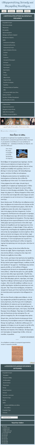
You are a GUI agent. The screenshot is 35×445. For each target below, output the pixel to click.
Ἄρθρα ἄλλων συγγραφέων (8, 112)
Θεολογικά (5, 62)
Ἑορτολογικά (6, 67)
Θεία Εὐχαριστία (7, 65)
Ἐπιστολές (5, 412)
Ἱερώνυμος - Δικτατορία (8, 395)
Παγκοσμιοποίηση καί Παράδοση (10, 87)
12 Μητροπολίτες (6, 104)
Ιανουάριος (6, 432)
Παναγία (5, 75)
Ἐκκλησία (5, 52)
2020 (3, 441)
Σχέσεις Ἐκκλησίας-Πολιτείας (9, 50)
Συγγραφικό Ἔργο (7, 410)
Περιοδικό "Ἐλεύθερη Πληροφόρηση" (11, 97)
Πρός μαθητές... (7, 407)
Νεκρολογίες (5, 27)
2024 (3, 435)
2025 (3, 434)
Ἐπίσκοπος (5, 57)
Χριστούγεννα (6, 70)
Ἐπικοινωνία (19, 11)
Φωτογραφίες (6, 30)
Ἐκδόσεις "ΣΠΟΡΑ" (7, 95)
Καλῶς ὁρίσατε (11, 11)
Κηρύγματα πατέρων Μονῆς (9, 109)
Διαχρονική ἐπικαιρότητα (8, 107)
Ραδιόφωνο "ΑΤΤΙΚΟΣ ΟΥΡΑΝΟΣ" (10, 35)
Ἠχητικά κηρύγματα (7, 32)
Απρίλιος (5, 428)
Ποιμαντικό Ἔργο (7, 397)
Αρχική (4, 11)
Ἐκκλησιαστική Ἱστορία (8, 47)
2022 (3, 438)
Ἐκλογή (4, 387)
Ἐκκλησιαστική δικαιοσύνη (9, 45)
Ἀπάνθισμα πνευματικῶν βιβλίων (10, 114)
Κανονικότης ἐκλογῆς (7, 25)
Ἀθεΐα (4, 90)
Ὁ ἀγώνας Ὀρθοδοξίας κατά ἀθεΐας (12, 405)
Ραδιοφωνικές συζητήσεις (8, 37)
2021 (3, 440)
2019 (3, 443)
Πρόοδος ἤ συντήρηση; (8, 82)
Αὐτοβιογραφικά (6, 380)
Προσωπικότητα (6, 382)
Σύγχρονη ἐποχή (7, 80)
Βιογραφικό (5, 375)
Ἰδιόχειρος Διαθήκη (7, 377)
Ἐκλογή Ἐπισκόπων (7, 390)
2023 (3, 437)
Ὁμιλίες (4, 400)
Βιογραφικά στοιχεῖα (7, 22)
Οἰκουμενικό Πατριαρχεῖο (9, 60)
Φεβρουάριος (6, 431)
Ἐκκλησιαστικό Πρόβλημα (9, 42)
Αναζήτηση (27, 11)
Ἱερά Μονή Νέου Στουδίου (9, 100)
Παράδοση (5, 85)
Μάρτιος (5, 429)
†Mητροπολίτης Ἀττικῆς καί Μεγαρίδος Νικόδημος (17, 4)
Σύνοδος (5, 55)
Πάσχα (4, 72)
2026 (3, 426)
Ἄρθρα (4, 40)
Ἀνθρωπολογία (6, 77)
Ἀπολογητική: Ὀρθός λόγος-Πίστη (10, 92)
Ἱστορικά (5, 392)
